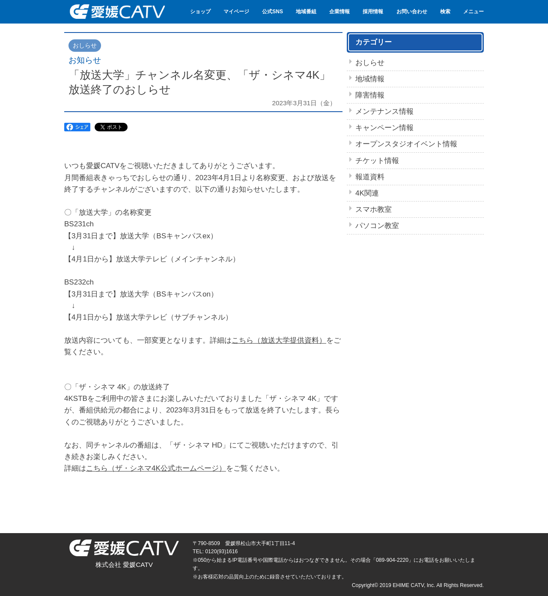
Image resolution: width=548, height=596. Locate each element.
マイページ (236, 12)
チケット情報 (377, 161)
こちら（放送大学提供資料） (279, 340)
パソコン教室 (377, 226)
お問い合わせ (411, 12)
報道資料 (369, 177)
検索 (445, 12)
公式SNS (272, 12)
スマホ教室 (373, 209)
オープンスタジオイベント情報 (406, 144)
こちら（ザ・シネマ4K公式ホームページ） (156, 468)
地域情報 (369, 79)
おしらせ (369, 63)
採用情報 (373, 12)
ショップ (200, 12)
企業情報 (339, 12)
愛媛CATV (116, 12)
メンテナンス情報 (384, 111)
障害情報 (369, 95)
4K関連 (367, 193)
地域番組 (306, 12)
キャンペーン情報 (384, 128)
